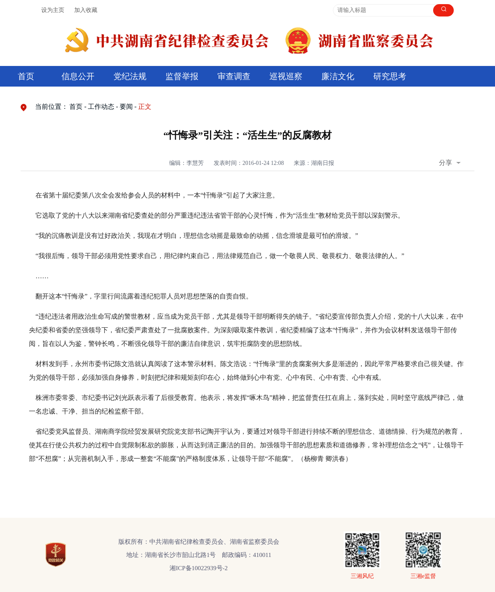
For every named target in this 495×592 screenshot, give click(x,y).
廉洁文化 (337, 76)
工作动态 (101, 106)
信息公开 (77, 76)
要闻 (126, 106)
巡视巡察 (285, 76)
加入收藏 (85, 10)
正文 (144, 106)
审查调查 (233, 76)
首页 (26, 76)
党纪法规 (129, 76)
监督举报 (181, 76)
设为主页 (52, 10)
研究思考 (389, 76)
